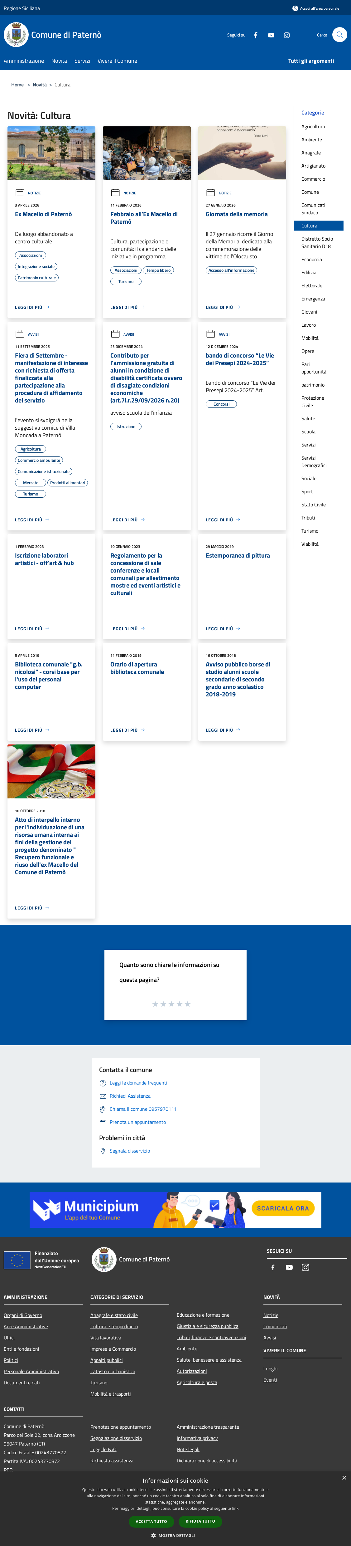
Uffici (9, 1337)
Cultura (309, 225)
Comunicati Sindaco (313, 208)
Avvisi (27, 334)
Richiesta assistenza (111, 1460)
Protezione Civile (312, 401)
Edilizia (308, 272)
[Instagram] (284, 34)
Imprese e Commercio (113, 1349)
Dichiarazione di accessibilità (207, 1460)
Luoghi (270, 1368)
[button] (175, 1535)
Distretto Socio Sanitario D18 (317, 242)
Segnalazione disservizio (116, 1438)
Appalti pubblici (106, 1360)
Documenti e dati (22, 1382)
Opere (307, 351)
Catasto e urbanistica (112, 1371)
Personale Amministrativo (31, 1371)
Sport (307, 491)
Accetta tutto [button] (151, 1521)
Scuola (308, 431)
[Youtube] (268, 34)
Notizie (28, 193)
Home (17, 84)
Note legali (188, 1449)
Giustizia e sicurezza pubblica (207, 1326)
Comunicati (275, 1326)
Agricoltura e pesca (197, 1382)
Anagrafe (311, 152)
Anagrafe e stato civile (114, 1315)
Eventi (270, 1379)
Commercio (313, 179)
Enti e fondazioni (21, 1349)
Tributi (308, 517)
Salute (308, 418)
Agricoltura (313, 126)
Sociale (308, 478)
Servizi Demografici (314, 461)
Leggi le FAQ (103, 1449)
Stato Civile (313, 504)
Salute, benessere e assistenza (209, 1359)
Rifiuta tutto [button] (200, 1521)
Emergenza (313, 298)
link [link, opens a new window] (235, 1508)
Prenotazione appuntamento (120, 1427)
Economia (311, 259)
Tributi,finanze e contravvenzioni (211, 1337)
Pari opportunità (313, 367)
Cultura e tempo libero (114, 1326)
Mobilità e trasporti (110, 1393)
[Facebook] (253, 34)
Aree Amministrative (26, 1326)
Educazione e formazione (203, 1315)
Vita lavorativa (105, 1337)
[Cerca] (339, 34)
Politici (11, 1360)
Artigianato (313, 165)
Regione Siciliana (22, 8)
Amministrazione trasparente (208, 1427)
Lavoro (308, 325)
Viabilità (310, 544)
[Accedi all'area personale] (315, 8)
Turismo (309, 530)
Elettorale (311, 285)
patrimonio (313, 384)
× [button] (344, 1478)
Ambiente (311, 139)
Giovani (309, 311)
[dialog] (175, 1508)
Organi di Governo (23, 1315)
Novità (40, 84)
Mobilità (310, 338)
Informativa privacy (197, 1438)
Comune (310, 192)
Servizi (308, 444)
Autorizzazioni (192, 1371)
